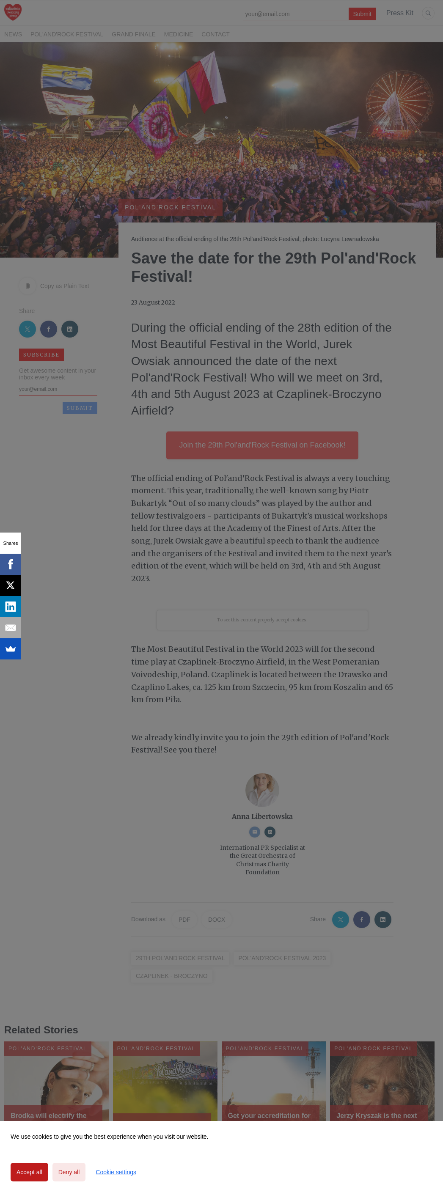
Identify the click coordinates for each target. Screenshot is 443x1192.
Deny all (69, 1172)
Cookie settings (116, 1172)
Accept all (29, 1172)
